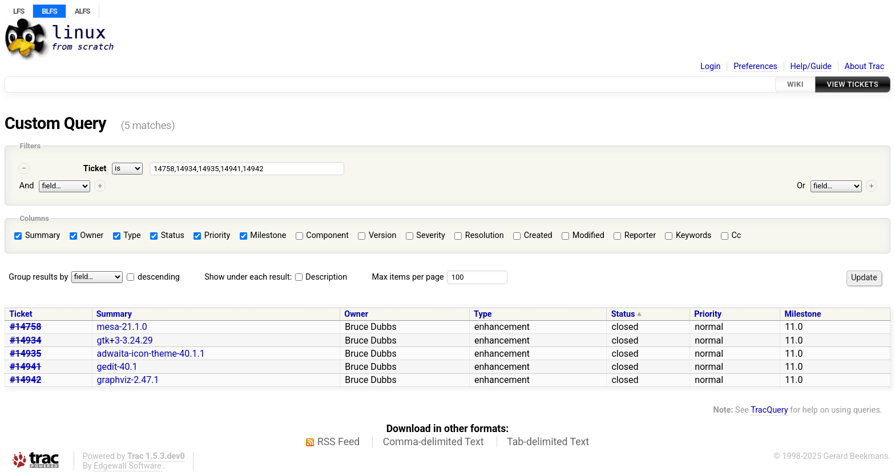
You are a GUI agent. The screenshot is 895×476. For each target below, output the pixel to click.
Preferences (755, 66)
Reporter (635, 235)
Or (801, 186)
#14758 (25, 326)
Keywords (688, 235)
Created (533, 235)
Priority (211, 235)
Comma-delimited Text (433, 441)
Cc (731, 235)
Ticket (94, 169)
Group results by (38, 277)
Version (377, 235)
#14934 (25, 340)
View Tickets (852, 84)
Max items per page (408, 277)
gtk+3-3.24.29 (125, 340)
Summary (37, 235)
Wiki (795, 84)
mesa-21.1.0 (122, 326)
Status (167, 235)
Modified (583, 235)
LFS (18, 11)
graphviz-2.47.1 (128, 379)
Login (710, 66)
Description (321, 277)
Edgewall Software (128, 466)
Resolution (479, 235)
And (26, 186)
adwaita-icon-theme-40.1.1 (151, 353)
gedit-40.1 (117, 366)
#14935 (25, 353)
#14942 (25, 379)
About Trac (865, 66)
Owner (87, 235)
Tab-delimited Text (548, 441)
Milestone (263, 235)
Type (127, 235)
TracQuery (769, 410)
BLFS (49, 11)
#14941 (25, 366)
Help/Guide (811, 66)
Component (322, 235)
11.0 (794, 326)
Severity (425, 235)
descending (159, 277)
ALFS (82, 11)
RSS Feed (338, 441)
